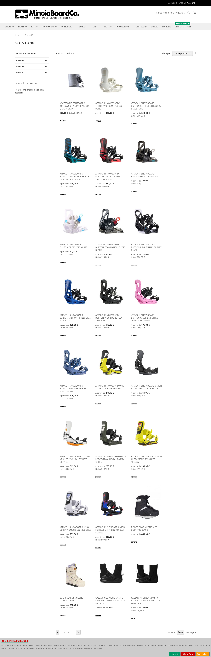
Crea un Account (187, 2)
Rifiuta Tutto (188, 654)
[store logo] (47, 14)
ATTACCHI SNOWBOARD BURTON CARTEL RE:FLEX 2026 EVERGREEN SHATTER (74, 176)
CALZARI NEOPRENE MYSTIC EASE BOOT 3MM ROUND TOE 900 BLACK (110, 600)
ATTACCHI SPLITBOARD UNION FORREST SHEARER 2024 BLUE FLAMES (110, 530)
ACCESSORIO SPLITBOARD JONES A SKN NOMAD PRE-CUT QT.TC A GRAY (75, 106)
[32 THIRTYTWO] (98, 123)
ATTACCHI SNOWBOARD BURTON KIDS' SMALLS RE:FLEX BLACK (146, 247)
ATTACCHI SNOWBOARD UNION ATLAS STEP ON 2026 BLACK (146, 387)
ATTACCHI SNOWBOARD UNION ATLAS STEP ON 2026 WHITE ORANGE (75, 459)
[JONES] (62, 123)
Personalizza (202, 654)
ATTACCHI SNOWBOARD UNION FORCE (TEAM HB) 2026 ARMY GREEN (110, 459)
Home (17, 35)
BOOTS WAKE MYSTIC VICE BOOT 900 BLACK (144, 528)
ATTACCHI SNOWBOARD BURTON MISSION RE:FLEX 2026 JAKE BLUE (75, 318)
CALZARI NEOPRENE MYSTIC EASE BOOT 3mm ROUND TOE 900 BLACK (145, 600)
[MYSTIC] (134, 544)
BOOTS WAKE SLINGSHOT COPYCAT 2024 (72, 599)
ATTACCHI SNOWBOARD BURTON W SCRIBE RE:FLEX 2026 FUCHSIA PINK (144, 318)
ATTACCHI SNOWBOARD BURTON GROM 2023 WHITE (73, 246)
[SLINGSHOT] (62, 617)
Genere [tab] (20, 66)
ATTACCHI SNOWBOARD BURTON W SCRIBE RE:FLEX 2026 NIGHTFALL (73, 388)
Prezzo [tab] (20, 60)
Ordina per (165, 53)
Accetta (175, 654)
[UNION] (98, 405)
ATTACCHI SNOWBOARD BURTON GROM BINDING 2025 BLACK (110, 247)
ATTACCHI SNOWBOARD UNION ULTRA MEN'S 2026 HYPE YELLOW (146, 459)
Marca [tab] (19, 72)
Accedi (171, 2)
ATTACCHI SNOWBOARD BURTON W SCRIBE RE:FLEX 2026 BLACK (108, 318)
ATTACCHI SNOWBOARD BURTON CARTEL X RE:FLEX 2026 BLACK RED (108, 176)
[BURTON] (134, 125)
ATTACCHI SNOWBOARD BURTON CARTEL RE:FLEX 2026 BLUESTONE (146, 106)
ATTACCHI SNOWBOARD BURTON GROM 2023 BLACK (145, 175)
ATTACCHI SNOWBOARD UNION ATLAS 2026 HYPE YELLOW (110, 387)
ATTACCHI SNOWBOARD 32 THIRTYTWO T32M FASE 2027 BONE (109, 106)
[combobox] (173, 12)
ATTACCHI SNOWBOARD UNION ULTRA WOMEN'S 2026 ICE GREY (75, 528)
